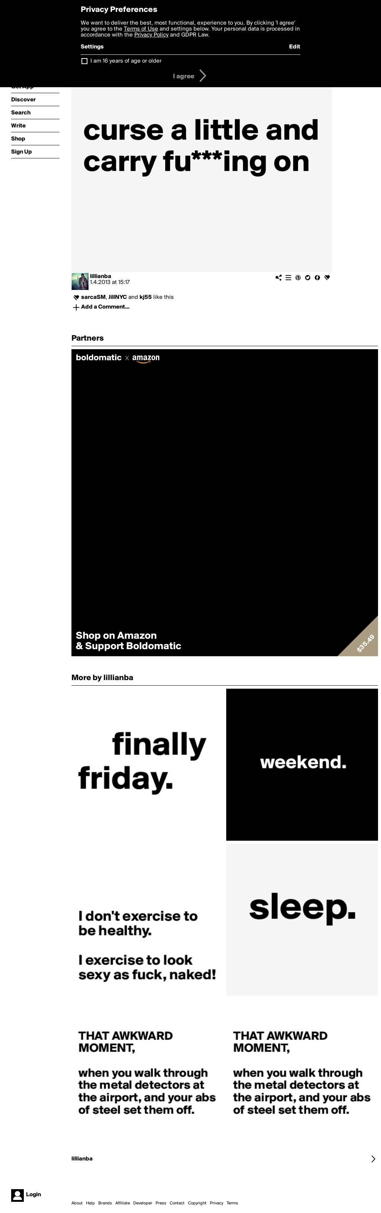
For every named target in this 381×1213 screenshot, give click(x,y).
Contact (177, 1203)
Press (161, 1203)
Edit (294, 47)
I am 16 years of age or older (125, 61)
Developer (142, 1203)
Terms (232, 1203)
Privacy (216, 1203)
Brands (105, 1203)
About (77, 1203)
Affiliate (122, 1203)
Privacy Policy (151, 35)
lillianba (100, 276)
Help (90, 1203)
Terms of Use (141, 29)
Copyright (197, 1203)
